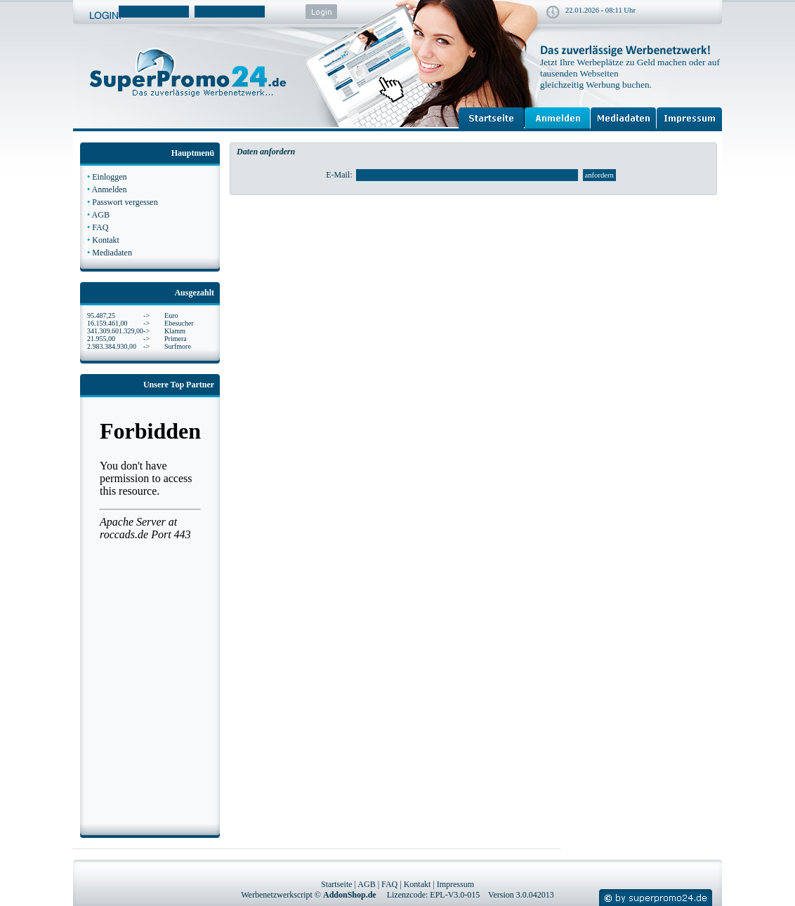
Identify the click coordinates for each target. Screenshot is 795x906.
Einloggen (109, 177)
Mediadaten (112, 253)
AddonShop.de (349, 895)
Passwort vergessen (124, 202)
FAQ (100, 227)
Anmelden (109, 189)
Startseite (337, 884)
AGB (101, 215)
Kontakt (105, 240)
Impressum (455, 884)
